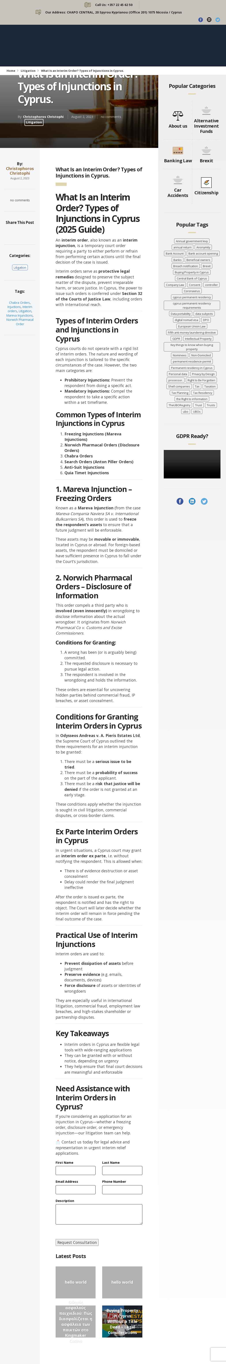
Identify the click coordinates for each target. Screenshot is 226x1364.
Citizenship (206, 193)
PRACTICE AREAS (142, 39)
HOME (87, 39)
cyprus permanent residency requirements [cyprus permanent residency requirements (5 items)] (192, 305)
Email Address (67, 1181)
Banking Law (178, 161)
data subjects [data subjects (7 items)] (204, 314)
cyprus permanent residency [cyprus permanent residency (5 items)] (192, 297)
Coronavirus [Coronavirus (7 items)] (192, 291)
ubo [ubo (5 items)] (185, 412)
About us (178, 126)
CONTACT (190, 39)
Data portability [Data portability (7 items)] (180, 314)
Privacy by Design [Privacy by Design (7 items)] (203, 374)
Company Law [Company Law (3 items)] (175, 285)
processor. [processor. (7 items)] (175, 380)
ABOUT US (110, 39)
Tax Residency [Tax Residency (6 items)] (202, 393)
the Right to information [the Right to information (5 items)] (191, 399)
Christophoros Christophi (43, 117)
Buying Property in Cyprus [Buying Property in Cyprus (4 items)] (192, 272)
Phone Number (114, 1181)
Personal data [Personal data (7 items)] (178, 374)
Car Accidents (178, 192)
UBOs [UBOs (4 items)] (197, 412)
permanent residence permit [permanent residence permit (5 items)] (192, 361)
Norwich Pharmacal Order (20, 321)
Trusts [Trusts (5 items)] (211, 405)
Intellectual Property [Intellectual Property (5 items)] (198, 339)
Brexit (206, 161)
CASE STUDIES (95, 51)
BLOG (169, 39)
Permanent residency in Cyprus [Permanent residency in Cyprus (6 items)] (192, 368)
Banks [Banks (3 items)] (177, 260)
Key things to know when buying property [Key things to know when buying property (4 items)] (192, 347)
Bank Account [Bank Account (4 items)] (175, 253)
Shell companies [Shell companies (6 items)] (179, 386)
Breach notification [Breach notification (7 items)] (185, 266)
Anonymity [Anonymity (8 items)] (203, 247)
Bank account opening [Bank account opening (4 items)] (203, 253)
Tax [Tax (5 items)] (197, 386)
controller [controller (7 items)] (211, 285)
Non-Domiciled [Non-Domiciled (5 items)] (201, 355)
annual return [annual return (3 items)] (182, 247)
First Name (64, 1162)
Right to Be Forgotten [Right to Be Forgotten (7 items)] (201, 380)
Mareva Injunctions (19, 315)
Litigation (28, 71)
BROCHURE (128, 51)
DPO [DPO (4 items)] (206, 320)
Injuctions (14, 307)
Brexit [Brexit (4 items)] (207, 266)
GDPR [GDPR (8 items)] (176, 339)
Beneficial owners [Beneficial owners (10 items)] (198, 260)
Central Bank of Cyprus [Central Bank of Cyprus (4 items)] (192, 278)
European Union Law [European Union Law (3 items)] (191, 326)
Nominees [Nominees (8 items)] (179, 355)
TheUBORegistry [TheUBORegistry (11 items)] (179, 405)
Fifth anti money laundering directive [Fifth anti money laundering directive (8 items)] (192, 332)
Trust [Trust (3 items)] (198, 405)
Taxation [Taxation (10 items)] (210, 386)
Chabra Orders (19, 302)
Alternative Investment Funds (206, 126)
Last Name (111, 1162)
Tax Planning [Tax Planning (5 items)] (179, 393)
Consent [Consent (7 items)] (194, 285)
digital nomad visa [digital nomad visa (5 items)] (186, 320)
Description (65, 1201)
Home (11, 71)
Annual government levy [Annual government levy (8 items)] (192, 241)
